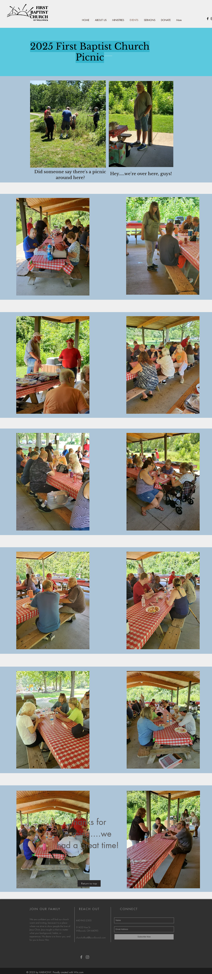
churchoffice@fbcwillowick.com (91, 937)
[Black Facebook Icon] (208, 18)
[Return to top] (89, 883)
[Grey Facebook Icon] (81, 957)
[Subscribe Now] (144, 937)
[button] (118, 20)
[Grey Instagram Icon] (87, 957)
